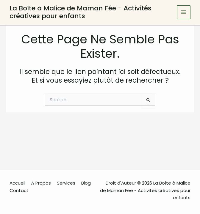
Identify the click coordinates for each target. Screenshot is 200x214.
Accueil (17, 183)
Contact (19, 190)
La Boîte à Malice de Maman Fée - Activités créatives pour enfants (80, 12)
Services (66, 183)
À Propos (41, 183)
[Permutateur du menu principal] (184, 12)
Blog (86, 183)
